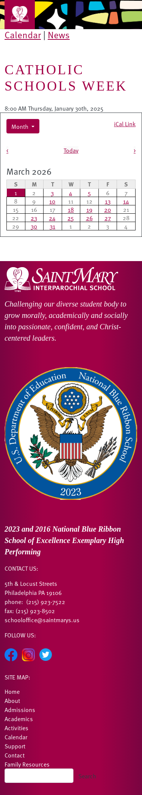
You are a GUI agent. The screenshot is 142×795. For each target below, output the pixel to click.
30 (34, 226)
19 (89, 209)
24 (52, 217)
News (59, 34)
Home (12, 691)
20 (107, 209)
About (12, 700)
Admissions (20, 709)
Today (71, 150)
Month (20, 126)
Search (87, 776)
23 (34, 217)
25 (70, 217)
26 (89, 217)
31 (52, 226)
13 (108, 201)
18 (71, 209)
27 (108, 217)
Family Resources (27, 764)
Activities (16, 727)
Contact (15, 755)
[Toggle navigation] (20, 14)
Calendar (23, 34)
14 (126, 201)
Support (15, 746)
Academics (19, 718)
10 (52, 201)
